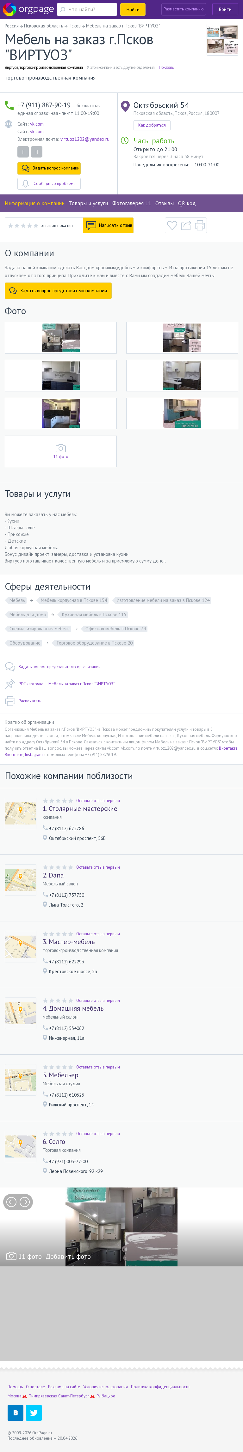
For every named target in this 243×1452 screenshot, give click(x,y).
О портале (35, 1387)
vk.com (37, 124)
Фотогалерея (131, 203)
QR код (187, 203)
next (25, 1202)
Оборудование (24, 643)
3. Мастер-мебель (69, 941)
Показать (166, 67)
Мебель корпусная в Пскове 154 (74, 600)
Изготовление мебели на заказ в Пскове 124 (163, 600)
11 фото (60, 456)
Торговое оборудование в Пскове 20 (94, 643)
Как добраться (152, 125)
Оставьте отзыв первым (98, 800)
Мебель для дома (27, 614)
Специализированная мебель (39, 629)
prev (11, 1202)
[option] (121, 1226)
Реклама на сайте (64, 1387)
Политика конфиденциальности (160, 1387)
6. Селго (54, 1141)
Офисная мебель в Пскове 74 (115, 629)
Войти (225, 9)
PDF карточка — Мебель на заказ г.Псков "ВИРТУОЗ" (60, 684)
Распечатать (23, 701)
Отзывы (164, 203)
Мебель (17, 600)
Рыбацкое (106, 1396)
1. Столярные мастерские (80, 808)
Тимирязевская (43, 1396)
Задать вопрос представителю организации (53, 667)
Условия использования (105, 1387)
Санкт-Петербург (73, 1396)
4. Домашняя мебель (73, 1008)
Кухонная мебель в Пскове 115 (94, 614)
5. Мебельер (60, 1075)
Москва (15, 1396)
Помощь (15, 1387)
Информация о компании (35, 203)
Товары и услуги (88, 203)
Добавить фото (68, 1256)
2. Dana (53, 875)
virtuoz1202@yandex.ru (84, 139)
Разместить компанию (184, 9)
